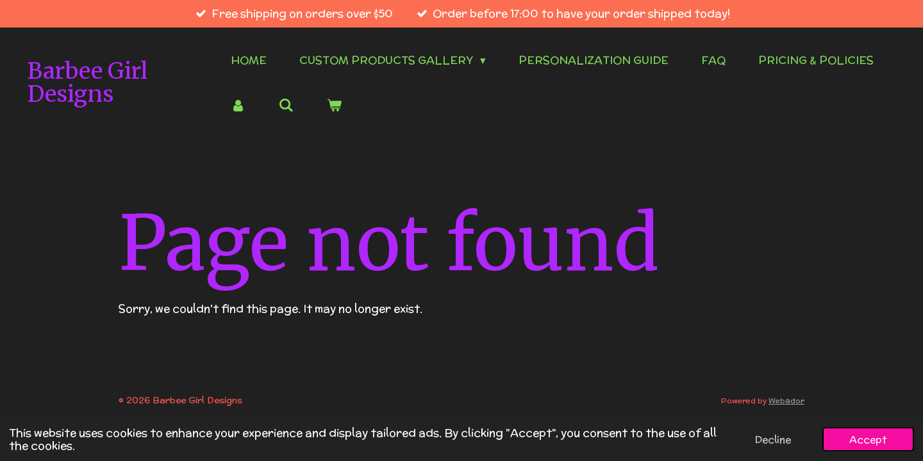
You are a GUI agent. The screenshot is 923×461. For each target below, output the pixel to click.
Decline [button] (773, 439)
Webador (786, 400)
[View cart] (334, 106)
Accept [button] (868, 439)
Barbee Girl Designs (87, 83)
